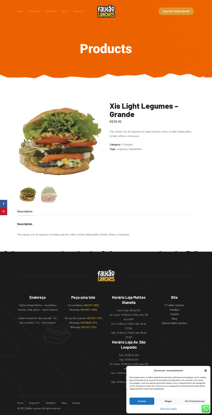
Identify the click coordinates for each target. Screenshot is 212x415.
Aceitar (142, 401)
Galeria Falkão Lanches (174, 323)
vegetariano (135, 149)
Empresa (34, 11)
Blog (64, 11)
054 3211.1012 (94, 318)
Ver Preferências (195, 401)
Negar (168, 401)
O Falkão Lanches (174, 305)
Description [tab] (24, 211)
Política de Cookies (168, 409)
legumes (122, 149)
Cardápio (50, 11)
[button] (205, 370)
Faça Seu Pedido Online (176, 11)
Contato (78, 11)
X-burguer (127, 144)
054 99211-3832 (89, 309)
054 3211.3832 (91, 305)
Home (20, 11)
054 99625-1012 (89, 322)
